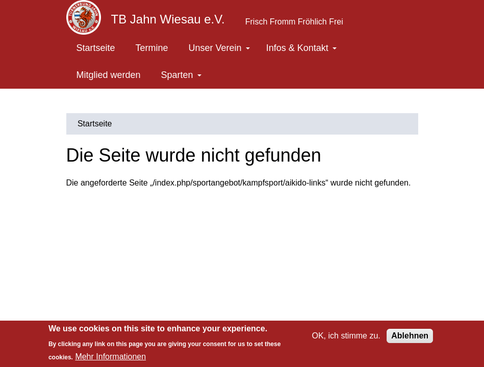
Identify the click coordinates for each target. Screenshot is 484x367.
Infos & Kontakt (301, 48)
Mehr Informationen (110, 356)
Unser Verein (219, 48)
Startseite (96, 48)
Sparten (181, 75)
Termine (152, 48)
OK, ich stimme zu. (346, 335)
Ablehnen (409, 335)
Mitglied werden (109, 75)
